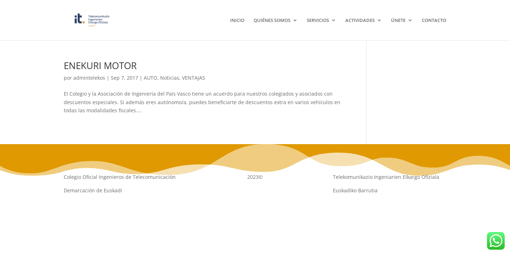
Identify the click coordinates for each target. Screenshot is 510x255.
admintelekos (89, 77)
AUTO (150, 77)
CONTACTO (434, 20)
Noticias (169, 77)
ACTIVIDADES (360, 20)
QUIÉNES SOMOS (272, 20)
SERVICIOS (318, 20)
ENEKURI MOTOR (100, 65)
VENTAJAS (193, 77)
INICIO (237, 20)
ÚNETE (398, 20)
